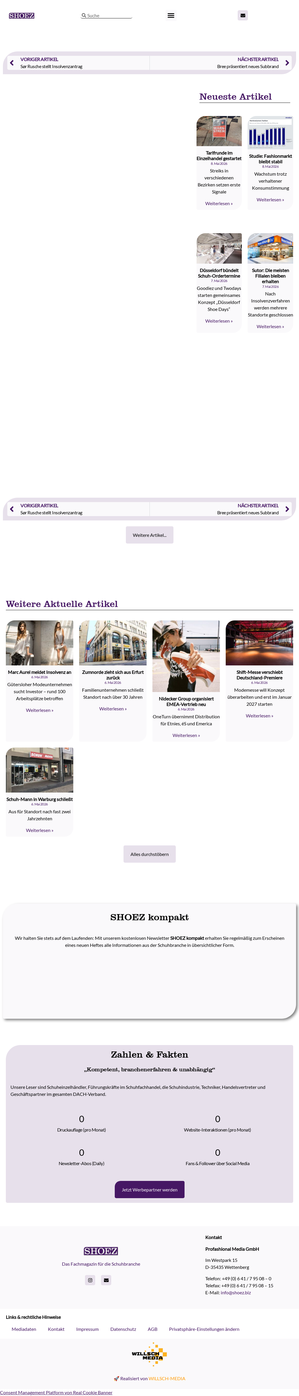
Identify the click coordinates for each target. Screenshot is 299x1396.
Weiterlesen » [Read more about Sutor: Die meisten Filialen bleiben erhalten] (270, 326)
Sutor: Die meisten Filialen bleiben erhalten (270, 275)
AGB (152, 1329)
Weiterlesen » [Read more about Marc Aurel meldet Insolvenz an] (39, 710)
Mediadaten (24, 1329)
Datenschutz (123, 1329)
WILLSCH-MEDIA (167, 1378)
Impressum (87, 1329)
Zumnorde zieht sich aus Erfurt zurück (113, 674)
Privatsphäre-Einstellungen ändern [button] (204, 1329)
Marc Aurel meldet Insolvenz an (39, 672)
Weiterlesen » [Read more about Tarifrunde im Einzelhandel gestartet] (219, 203)
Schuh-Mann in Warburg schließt (39, 799)
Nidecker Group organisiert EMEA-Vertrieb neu (186, 701)
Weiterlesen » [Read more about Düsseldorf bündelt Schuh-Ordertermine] (219, 321)
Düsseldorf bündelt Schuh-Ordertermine (219, 272)
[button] (171, 15)
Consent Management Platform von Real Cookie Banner (56, 1392)
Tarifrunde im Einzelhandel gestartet (219, 155)
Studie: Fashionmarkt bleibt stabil (270, 158)
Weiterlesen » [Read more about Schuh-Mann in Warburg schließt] (39, 830)
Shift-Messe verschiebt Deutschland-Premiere (260, 674)
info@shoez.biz (236, 1292)
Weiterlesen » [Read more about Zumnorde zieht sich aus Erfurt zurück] (113, 708)
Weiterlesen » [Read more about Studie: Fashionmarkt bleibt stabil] (270, 199)
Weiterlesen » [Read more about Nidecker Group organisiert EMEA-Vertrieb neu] (186, 735)
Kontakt (56, 1329)
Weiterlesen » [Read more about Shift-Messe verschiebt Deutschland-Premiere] (259, 715)
